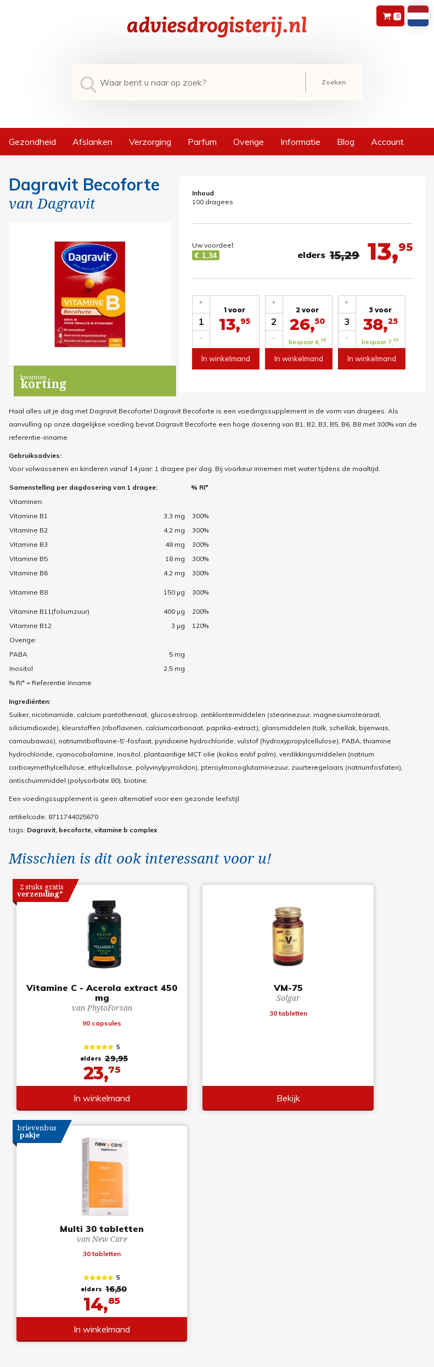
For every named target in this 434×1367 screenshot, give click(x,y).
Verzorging (150, 141)
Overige (248, 141)
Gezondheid (32, 141)
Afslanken (92, 141)
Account (387, 141)
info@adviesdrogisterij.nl (49, 1219)
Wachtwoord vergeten (336, 1233)
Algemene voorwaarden (215, 1219)
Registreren (319, 1219)
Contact (188, 1259)
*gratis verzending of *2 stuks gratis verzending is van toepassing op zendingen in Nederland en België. (217, 1358)
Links (184, 1272)
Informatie (300, 141)
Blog (345, 141)
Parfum (202, 141)
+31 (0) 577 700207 (38, 1233)
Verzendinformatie (205, 1246)
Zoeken (334, 82)
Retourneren (196, 1233)
